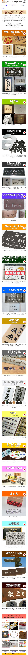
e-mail (5, 651)
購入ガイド (14, 5)
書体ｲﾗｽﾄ (22, 5)
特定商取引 (22, 651)
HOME (5, 5)
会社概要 (14, 651)
